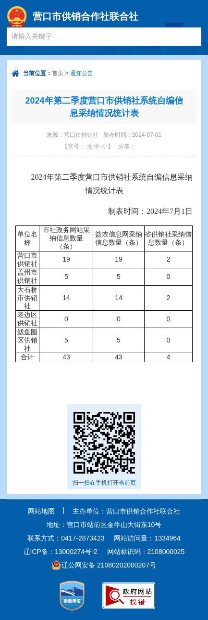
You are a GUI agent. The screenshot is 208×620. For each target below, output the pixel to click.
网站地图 (41, 511)
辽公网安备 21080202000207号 (108, 565)
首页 (57, 73)
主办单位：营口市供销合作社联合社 (126, 511)
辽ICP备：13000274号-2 (61, 551)
